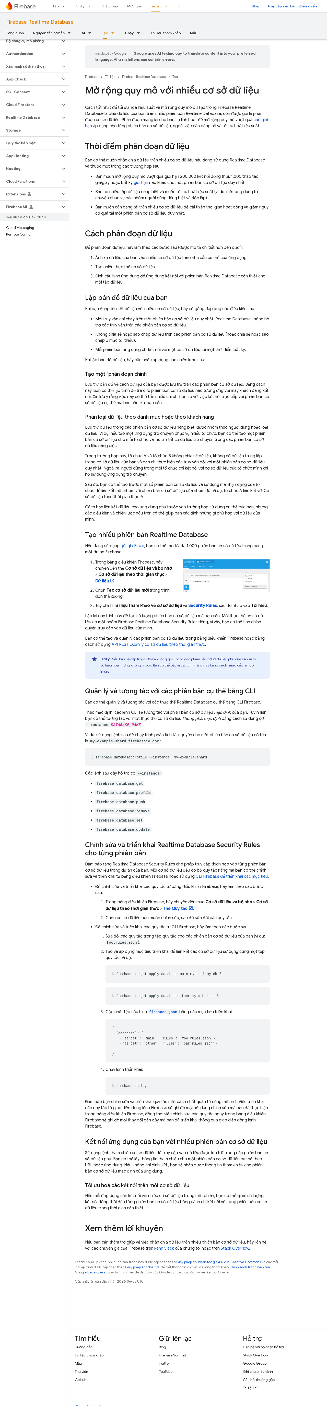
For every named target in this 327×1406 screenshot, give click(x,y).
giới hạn (141, 182)
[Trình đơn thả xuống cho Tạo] (65, 6)
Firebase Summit (172, 1355)
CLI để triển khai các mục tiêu (232, 876)
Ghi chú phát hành (258, 1371)
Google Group (254, 1363)
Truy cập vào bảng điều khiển (292, 6)
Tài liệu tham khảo (166, 33)
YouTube (165, 1371)
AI (83, 33)
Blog (255, 6)
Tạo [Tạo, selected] (105, 33)
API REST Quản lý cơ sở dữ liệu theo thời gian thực (158, 644)
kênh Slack (164, 1248)
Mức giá (134, 6)
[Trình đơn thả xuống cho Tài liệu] (167, 6)
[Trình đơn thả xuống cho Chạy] (91, 6)
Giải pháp (109, 6)
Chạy (80, 6)
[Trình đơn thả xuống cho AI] (91, 33)
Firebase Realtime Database (40, 22)
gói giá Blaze (132, 545)
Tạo (56, 6)
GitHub (80, 1379)
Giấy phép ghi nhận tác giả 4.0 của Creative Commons (218, 1262)
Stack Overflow (235, 1248)
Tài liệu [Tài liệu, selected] (155, 6)
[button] (30, 41)
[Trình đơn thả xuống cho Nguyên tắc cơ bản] (71, 33)
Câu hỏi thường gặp (259, 1379)
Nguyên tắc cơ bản (49, 33)
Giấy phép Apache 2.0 (142, 1267)
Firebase (91, 77)
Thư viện (81, 1371)
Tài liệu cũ (251, 1388)
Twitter (164, 1363)
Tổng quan (15, 33)
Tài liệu (110, 77)
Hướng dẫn (83, 1347)
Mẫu (193, 33)
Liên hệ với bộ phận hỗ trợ (263, 1347)
